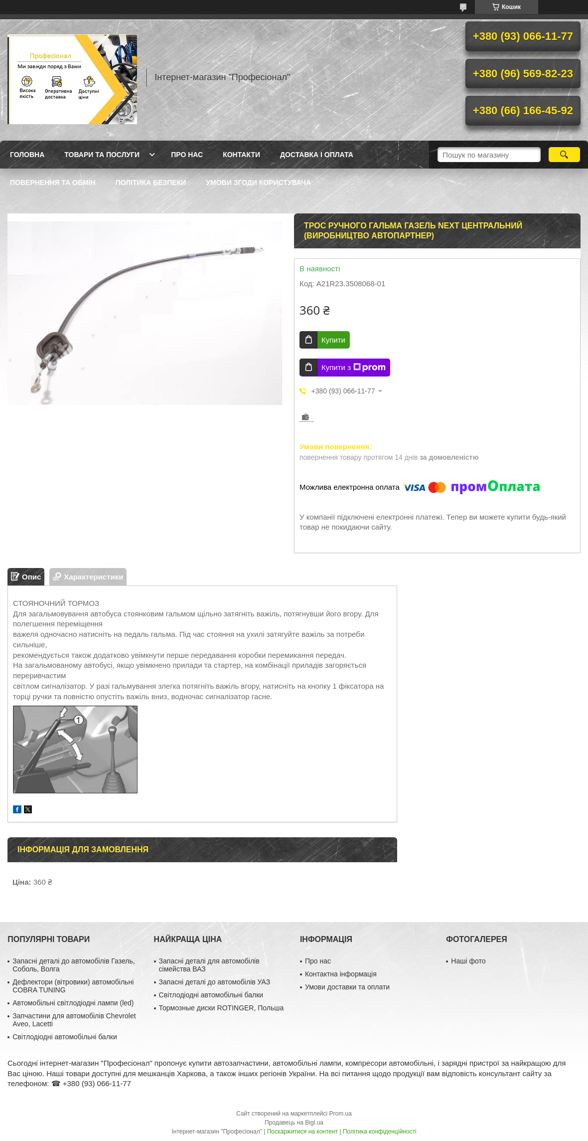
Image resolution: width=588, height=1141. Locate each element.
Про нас (187, 155)
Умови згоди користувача (258, 183)
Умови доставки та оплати (347, 987)
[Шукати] (565, 154)
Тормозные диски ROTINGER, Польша (221, 1008)
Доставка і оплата (316, 155)
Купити (333, 340)
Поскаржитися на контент (302, 1131)
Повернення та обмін (53, 183)
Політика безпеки (151, 183)
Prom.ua (340, 1113)
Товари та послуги (102, 155)
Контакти (241, 155)
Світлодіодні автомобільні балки (64, 1037)
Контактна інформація (341, 974)
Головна (27, 155)
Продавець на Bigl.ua (294, 1122)
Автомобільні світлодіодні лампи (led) (73, 1003)
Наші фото (468, 961)
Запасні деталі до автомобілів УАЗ (215, 982)
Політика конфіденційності (380, 1131)
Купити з (353, 367)
